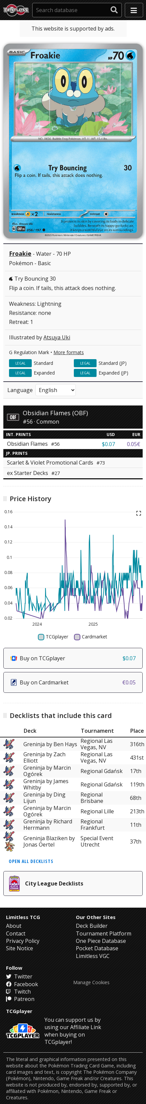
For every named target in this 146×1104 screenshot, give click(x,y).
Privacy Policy (22, 941)
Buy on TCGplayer (73, 658)
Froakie (20, 253)
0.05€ (133, 444)
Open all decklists (31, 861)
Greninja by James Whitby (45, 784)
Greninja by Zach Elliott (44, 757)
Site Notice (19, 948)
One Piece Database (101, 941)
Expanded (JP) (113, 373)
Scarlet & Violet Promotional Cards (56, 462)
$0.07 (108, 444)
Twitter (19, 976)
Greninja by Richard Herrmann (47, 824)
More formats (68, 352)
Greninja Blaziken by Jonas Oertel (49, 841)
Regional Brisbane (92, 798)
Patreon (20, 999)
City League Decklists (46, 883)
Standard (43, 363)
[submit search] (114, 10)
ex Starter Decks (33, 473)
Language (20, 390)
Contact (15, 933)
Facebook (22, 984)
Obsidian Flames (33, 443)
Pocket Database (97, 948)
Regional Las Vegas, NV (97, 744)
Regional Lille (97, 811)
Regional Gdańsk (102, 771)
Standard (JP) (113, 363)
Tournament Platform (103, 933)
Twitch (18, 991)
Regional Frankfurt (93, 824)
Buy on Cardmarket (73, 682)
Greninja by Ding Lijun (44, 798)
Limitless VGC (93, 956)
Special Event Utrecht (97, 841)
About (13, 925)
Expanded (44, 373)
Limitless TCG (23, 917)
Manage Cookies (91, 982)
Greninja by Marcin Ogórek (47, 771)
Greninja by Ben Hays (50, 744)
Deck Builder (92, 925)
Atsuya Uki (56, 337)
